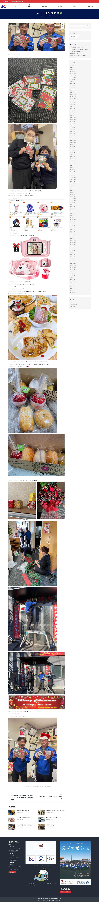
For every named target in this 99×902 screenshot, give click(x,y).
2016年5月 (72, 277)
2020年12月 (73, 177)
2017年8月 (72, 246)
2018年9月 (72, 221)
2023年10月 (73, 119)
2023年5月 (72, 129)
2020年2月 (72, 194)
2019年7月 (72, 204)
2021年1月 (72, 175)
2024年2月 (72, 113)
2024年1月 (72, 115)
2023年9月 (72, 121)
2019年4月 (72, 211)
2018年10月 (73, 219)
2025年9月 (72, 79)
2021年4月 (72, 171)
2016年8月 (72, 271)
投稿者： (38, 786)
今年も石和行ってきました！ (23, 810)
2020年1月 (72, 196)
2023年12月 (73, 117)
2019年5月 (72, 209)
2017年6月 (72, 250)
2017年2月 (72, 259)
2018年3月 (72, 234)
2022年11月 (73, 140)
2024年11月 (73, 96)
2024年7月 (72, 102)
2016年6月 (72, 275)
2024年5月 (72, 106)
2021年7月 (72, 167)
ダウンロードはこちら (65, 891)
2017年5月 (72, 252)
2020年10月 (73, 179)
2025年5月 (72, 86)
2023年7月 (72, 125)
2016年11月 (73, 265)
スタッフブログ (12, 24)
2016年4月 (72, 280)
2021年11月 (73, 161)
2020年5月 (72, 190)
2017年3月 (72, 257)
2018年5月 (72, 229)
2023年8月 (72, 123)
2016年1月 (72, 284)
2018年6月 (72, 227)
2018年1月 (72, 238)
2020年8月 (72, 184)
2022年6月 (72, 150)
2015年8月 (72, 286)
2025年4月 (72, 88)
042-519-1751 (14, 868)
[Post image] (11, 812)
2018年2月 (72, 236)
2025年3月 (72, 90)
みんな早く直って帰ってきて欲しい (25, 825)
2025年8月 (72, 81)
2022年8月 (72, 146)
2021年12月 (73, 159)
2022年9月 (72, 144)
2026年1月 (72, 71)
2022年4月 (72, 154)
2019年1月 (72, 217)
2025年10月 (73, 77)
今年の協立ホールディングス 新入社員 (55, 810)
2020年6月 (72, 188)
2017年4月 (72, 255)
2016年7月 (72, 273)
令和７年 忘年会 (50, 825)
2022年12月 (73, 138)
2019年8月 (72, 202)
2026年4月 (72, 65)
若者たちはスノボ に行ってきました (54, 818)
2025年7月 (72, 84)
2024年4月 (72, 109)
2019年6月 (72, 207)
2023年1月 (72, 136)
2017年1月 (72, 261)
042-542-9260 (14, 850)
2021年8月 (72, 165)
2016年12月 (73, 263)
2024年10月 (73, 98)
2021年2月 (72, 173)
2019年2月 (72, 215)
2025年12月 (73, 73)
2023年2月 (72, 134)
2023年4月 (72, 131)
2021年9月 (72, 163)
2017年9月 (72, 244)
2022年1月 (72, 157)
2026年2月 (72, 69)
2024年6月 (72, 104)
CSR (71, 302)
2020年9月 (72, 182)
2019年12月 (73, 198)
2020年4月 (72, 192)
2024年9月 (72, 100)
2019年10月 (73, 200)
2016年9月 (72, 269)
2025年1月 (72, 92)
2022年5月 (72, 152)
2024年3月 (72, 111)
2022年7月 (72, 148)
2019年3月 (72, 213)
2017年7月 (72, 248)
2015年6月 (72, 290)
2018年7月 (72, 225)
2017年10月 (73, 242)
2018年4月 (72, 232)
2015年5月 (72, 292)
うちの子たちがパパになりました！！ (25, 818)
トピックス (72, 306)
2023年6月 (72, 127)
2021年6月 (72, 169)
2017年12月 (73, 240)
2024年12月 (73, 94)
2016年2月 (72, 282)
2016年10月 (73, 267)
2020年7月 (72, 186)
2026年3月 (72, 67)
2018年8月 (72, 223)
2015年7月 (72, 288)
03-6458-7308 (14, 859)
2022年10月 (73, 142)
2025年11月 (73, 75)
